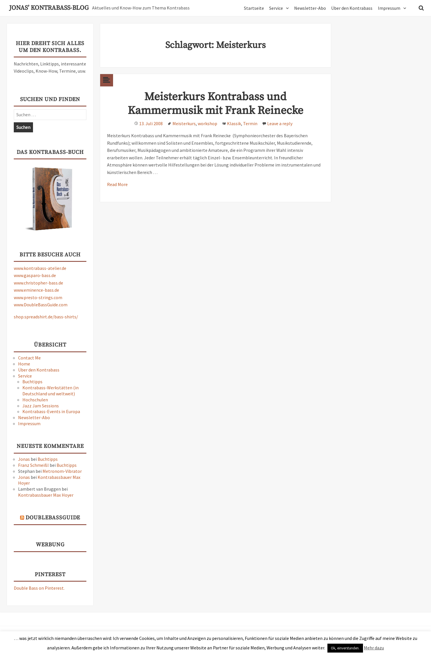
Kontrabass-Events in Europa (51, 411)
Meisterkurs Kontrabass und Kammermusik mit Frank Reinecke (215, 104)
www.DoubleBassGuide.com (40, 304)
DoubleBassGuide (53, 517)
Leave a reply (279, 123)
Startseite (254, 8)
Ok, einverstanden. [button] (345, 648)
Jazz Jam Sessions (40, 406)
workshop (207, 123)
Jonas (24, 459)
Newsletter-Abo (310, 8)
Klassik (234, 123)
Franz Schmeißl (33, 465)
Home (24, 364)
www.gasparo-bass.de (35, 275)
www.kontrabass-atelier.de (40, 268)
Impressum (389, 8)
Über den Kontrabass (351, 8)
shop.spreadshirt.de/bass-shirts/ (46, 317)
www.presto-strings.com (38, 297)
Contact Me (29, 358)
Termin (250, 123)
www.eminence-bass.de (36, 290)
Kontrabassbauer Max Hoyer (45, 495)
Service (276, 8)
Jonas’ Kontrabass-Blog (49, 8)
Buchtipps (32, 381)
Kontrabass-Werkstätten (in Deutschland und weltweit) (50, 390)
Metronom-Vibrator (62, 471)
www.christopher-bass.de (38, 283)
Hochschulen (35, 399)
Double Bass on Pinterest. (39, 588)
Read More (117, 184)
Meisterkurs (184, 123)
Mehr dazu (374, 648)
